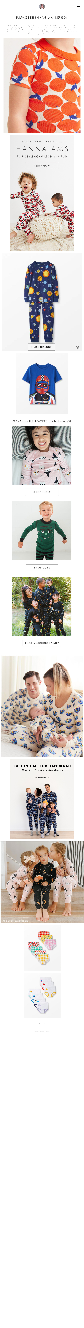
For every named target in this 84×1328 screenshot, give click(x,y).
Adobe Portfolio (45, 1031)
